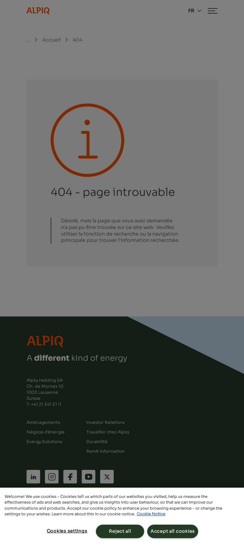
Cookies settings (67, 531)
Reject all (120, 531)
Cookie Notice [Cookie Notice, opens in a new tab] (151, 514)
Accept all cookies (173, 531)
